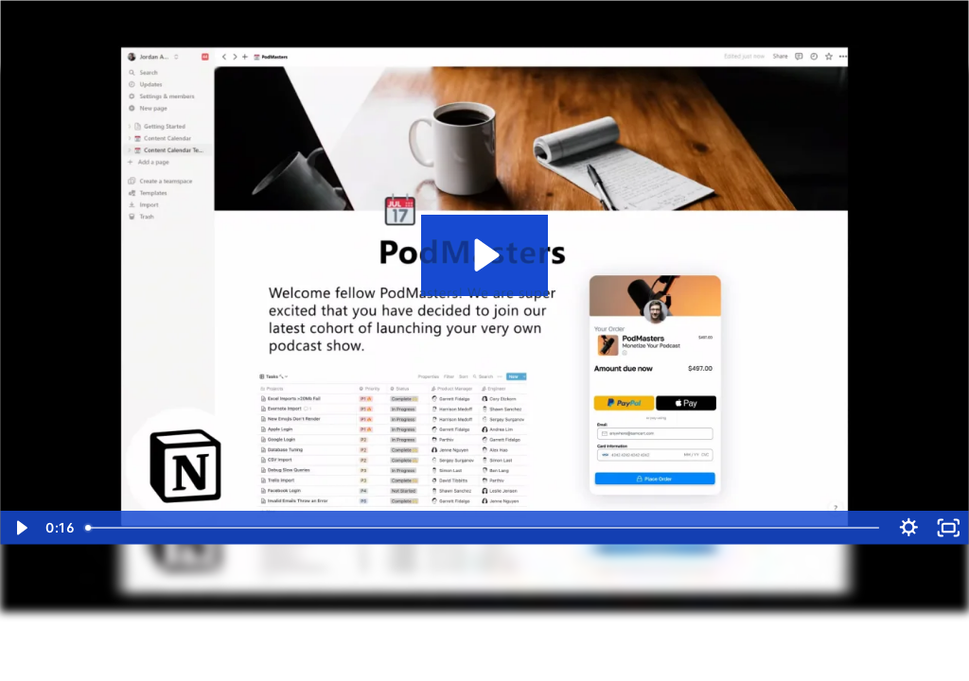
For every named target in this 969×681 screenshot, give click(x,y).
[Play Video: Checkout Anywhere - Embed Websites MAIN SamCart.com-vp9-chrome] (484, 255)
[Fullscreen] (948, 528)
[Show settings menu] (909, 528)
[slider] (483, 528)
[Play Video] (20, 528)
